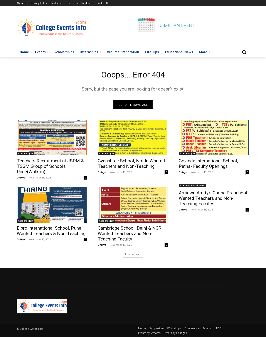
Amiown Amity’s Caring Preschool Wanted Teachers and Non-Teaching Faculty (213, 199)
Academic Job (25, 154)
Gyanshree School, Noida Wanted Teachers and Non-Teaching (131, 164)
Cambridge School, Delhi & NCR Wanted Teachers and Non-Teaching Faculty (129, 235)
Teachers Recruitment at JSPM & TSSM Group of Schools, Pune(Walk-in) (50, 167)
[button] (244, 52)
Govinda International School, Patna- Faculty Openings (208, 164)
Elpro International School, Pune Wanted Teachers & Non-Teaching (51, 232)
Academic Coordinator (192, 186)
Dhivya (21, 178)
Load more (133, 255)
